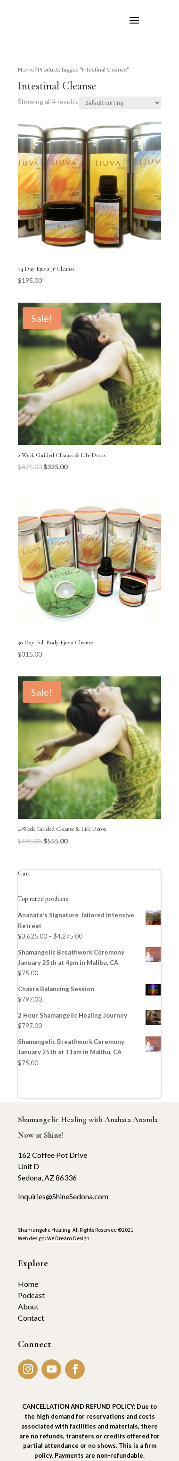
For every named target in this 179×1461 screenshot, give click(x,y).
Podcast (31, 1295)
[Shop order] (120, 102)
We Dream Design (68, 1238)
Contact (31, 1317)
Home (26, 69)
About (28, 1306)
